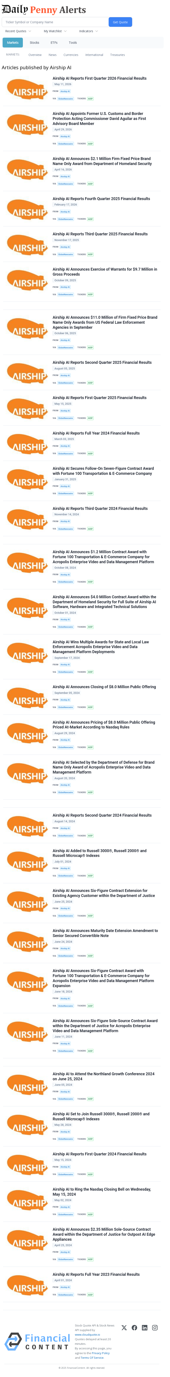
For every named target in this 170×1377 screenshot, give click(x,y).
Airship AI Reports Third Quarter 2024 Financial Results (100, 509)
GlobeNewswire (65, 99)
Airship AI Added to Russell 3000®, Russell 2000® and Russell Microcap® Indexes (99, 853)
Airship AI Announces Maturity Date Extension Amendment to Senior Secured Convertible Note (105, 934)
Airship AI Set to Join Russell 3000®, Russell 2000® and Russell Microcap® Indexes (101, 1117)
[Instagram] (154, 1342)
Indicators (86, 31)
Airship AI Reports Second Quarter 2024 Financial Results (102, 816)
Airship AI (65, 91)
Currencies (71, 55)
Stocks (34, 42)
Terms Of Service (92, 1358)
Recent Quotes (15, 31)
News (53, 55)
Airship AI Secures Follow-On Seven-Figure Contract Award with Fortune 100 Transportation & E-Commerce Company (103, 471)
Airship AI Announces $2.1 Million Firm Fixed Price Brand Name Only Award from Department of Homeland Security (102, 161)
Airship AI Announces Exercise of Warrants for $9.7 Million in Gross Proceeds (105, 272)
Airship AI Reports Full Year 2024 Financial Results (96, 433)
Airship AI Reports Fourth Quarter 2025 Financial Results (101, 199)
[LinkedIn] (144, 1342)
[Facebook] (134, 1342)
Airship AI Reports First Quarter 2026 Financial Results (99, 78)
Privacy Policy (101, 1354)
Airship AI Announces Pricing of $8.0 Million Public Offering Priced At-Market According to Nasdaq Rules (104, 725)
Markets (13, 42)
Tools (73, 42)
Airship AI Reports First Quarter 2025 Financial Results (99, 398)
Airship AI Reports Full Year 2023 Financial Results (96, 1275)
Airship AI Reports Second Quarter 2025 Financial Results (102, 363)
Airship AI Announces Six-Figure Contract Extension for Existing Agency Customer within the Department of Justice (104, 893)
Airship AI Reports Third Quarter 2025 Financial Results (100, 234)
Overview (35, 55)
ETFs (53, 42)
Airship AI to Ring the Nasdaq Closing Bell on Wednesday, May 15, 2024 (102, 1192)
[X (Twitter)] (124, 1342)
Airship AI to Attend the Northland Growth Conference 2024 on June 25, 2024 (104, 1077)
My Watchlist (53, 31)
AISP (90, 99)
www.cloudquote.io (87, 1335)
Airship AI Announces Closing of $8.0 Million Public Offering (104, 687)
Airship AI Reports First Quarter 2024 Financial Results (99, 1155)
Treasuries (117, 55)
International (94, 55)
